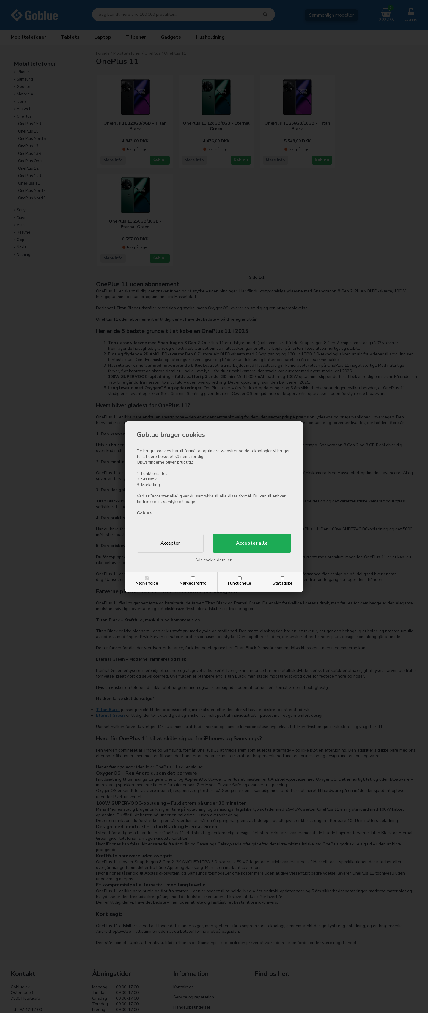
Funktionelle (239, 583)
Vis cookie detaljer (214, 560)
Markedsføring (193, 583)
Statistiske (282, 583)
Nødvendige (147, 583)
